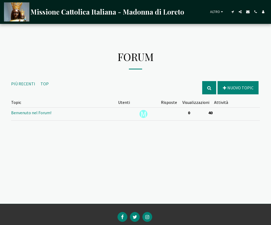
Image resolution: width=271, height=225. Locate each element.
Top (44, 83)
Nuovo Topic (238, 87)
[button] (232, 12)
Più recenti (23, 83)
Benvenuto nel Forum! (31, 112)
